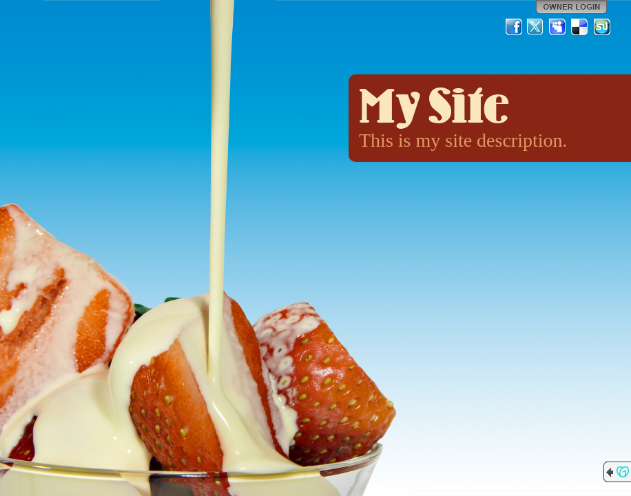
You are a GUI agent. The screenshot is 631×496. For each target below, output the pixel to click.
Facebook (514, 27)
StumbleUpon (602, 27)
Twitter (536, 27)
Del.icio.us (580, 27)
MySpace (558, 27)
